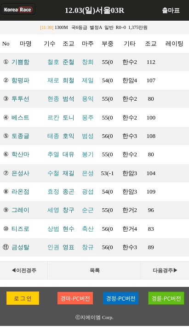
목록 (95, 270)
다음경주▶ (165, 270)
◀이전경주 (23, 270)
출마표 (171, 10)
